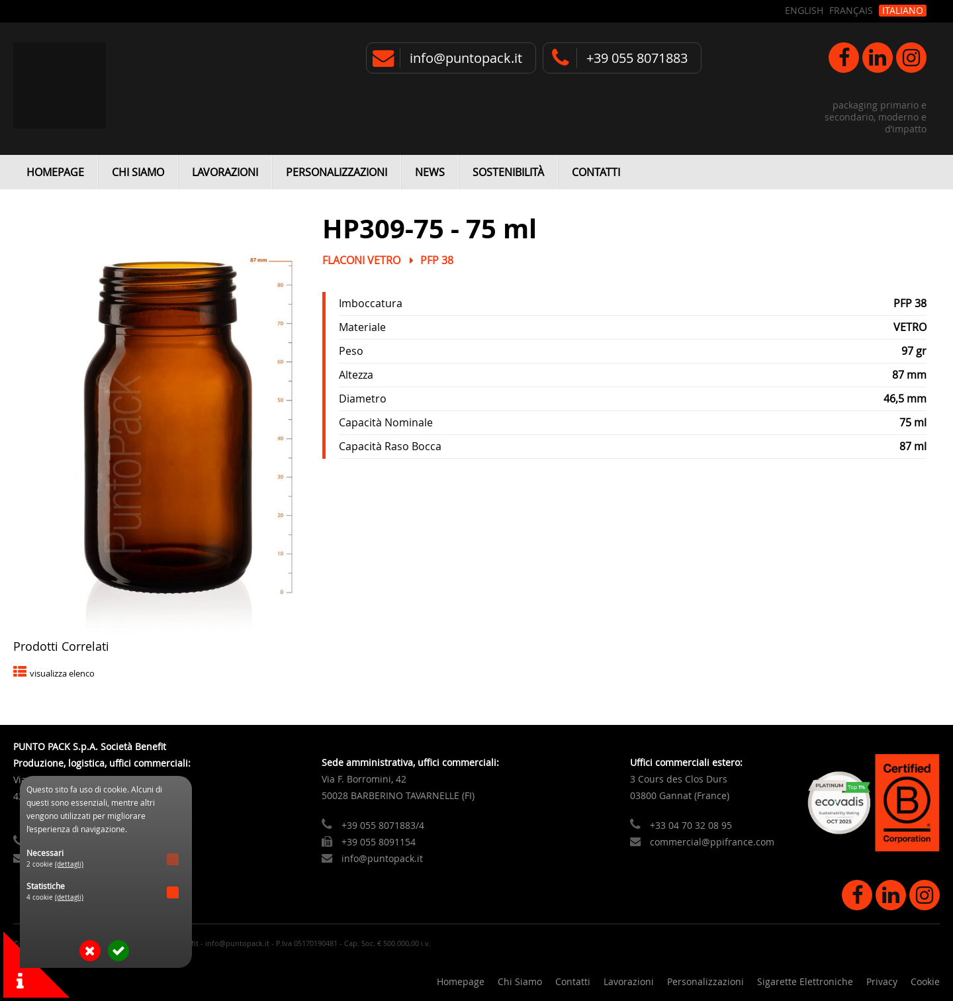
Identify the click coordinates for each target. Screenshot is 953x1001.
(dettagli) (69, 864)
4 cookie (54, 897)
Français (851, 11)
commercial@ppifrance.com (712, 841)
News (430, 172)
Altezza (356, 374)
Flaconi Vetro (361, 260)
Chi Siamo (138, 172)
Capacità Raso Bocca (390, 446)
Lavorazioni (225, 172)
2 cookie (54, 864)
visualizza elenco (62, 673)
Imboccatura (370, 303)
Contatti (596, 172)
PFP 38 (436, 260)
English (804, 11)
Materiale (362, 327)
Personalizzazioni (336, 172)
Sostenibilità (508, 172)
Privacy (881, 981)
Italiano (902, 11)
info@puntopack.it (466, 58)
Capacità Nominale (386, 422)
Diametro (362, 398)
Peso (351, 351)
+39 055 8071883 (637, 58)
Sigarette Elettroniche (805, 981)
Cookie (925, 981)
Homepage (55, 172)
